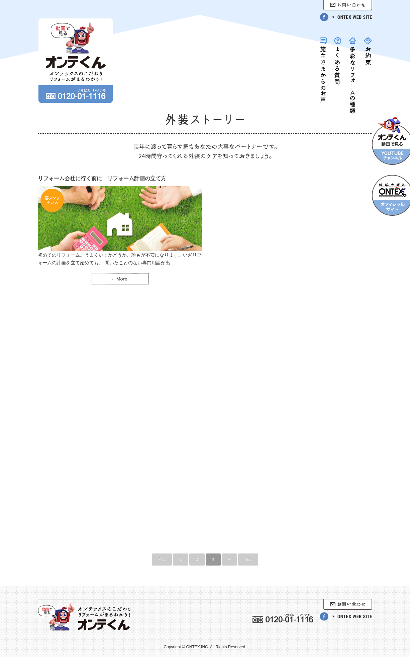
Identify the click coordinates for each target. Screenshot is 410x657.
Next (248, 559)
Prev (162, 559)
